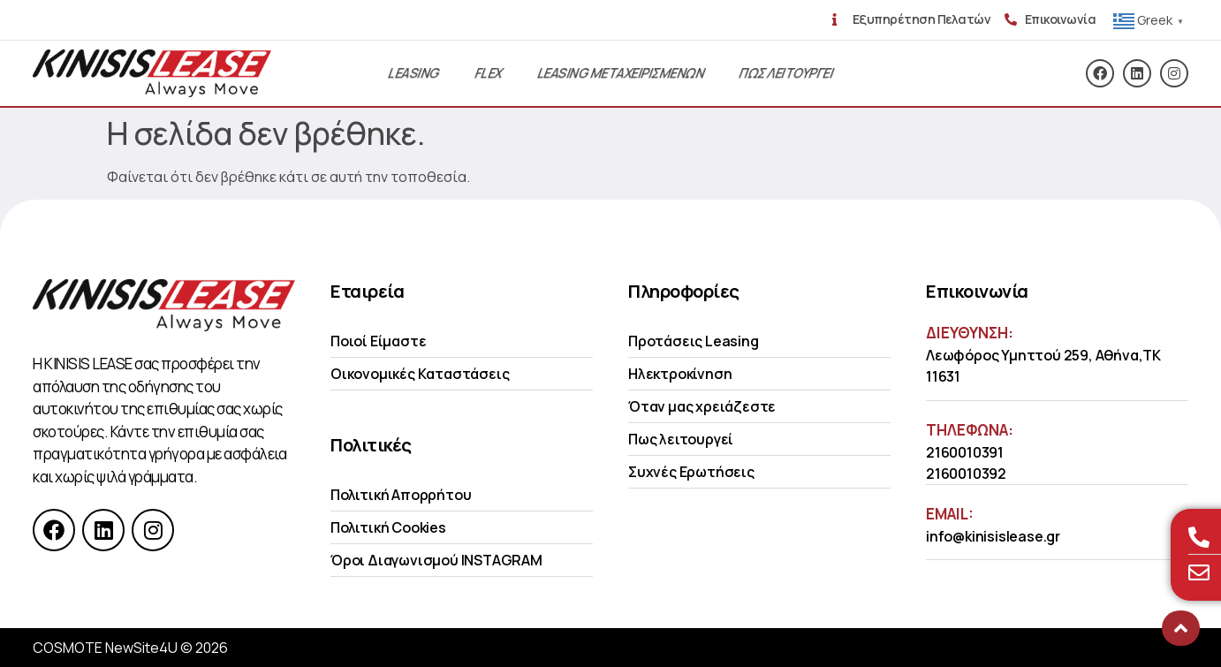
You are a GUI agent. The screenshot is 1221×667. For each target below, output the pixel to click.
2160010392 (966, 473)
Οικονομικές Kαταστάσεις (419, 373)
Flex (488, 72)
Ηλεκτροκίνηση (680, 373)
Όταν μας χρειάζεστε (702, 406)
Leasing (413, 72)
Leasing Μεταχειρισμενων (621, 72)
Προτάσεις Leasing (693, 341)
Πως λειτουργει (786, 72)
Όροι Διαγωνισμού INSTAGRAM (436, 560)
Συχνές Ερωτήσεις (691, 471)
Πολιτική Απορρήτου (400, 494)
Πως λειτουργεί (680, 439)
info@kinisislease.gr (993, 536)
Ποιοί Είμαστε (378, 341)
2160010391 (965, 452)
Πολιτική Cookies (388, 527)
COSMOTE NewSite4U (105, 647)
